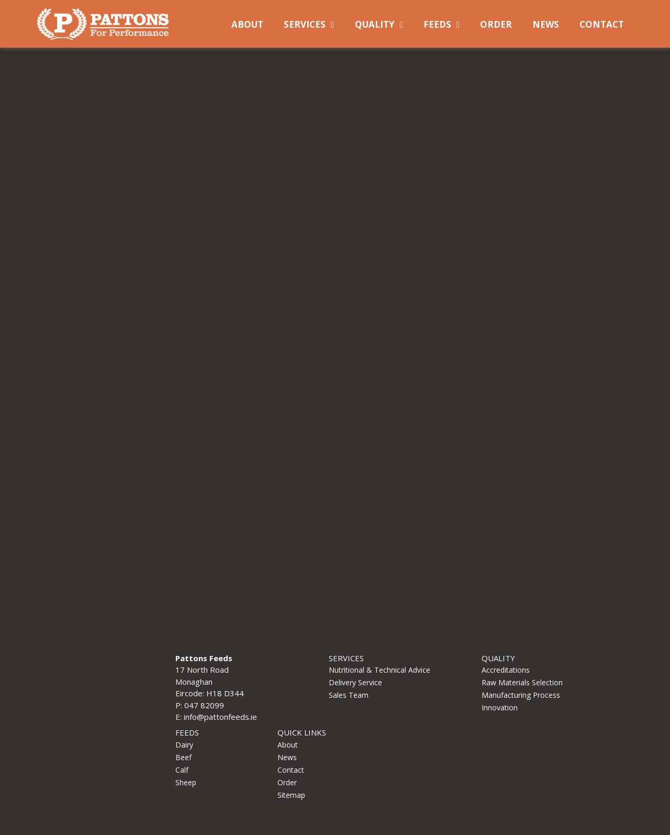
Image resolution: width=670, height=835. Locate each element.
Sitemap (291, 795)
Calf (181, 770)
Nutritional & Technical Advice (379, 670)
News (545, 24)
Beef (183, 757)
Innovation (500, 707)
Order (496, 24)
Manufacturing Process (521, 695)
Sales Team (348, 695)
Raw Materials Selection (522, 682)
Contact (601, 24)
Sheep (185, 782)
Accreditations (506, 670)
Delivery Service (355, 682)
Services (305, 24)
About (247, 24)
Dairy (184, 745)
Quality (375, 24)
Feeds (437, 24)
